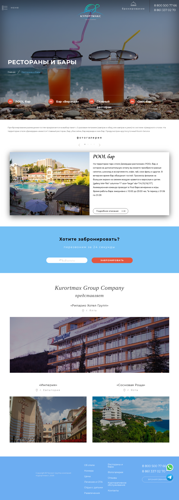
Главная (11, 72)
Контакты (113, 489)
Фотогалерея (115, 471)
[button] (85, 144)
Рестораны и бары (31, 72)
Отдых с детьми (93, 486)
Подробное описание (107, 211)
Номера (88, 469)
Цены (87, 475)
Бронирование (133, 8)
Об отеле (89, 463)
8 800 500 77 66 (165, 5)
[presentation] (79, 145)
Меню (15, 8)
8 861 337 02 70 (165, 10)
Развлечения (92, 491)
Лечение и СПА (93, 480)
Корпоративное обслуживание (117, 482)
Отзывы (112, 476)
